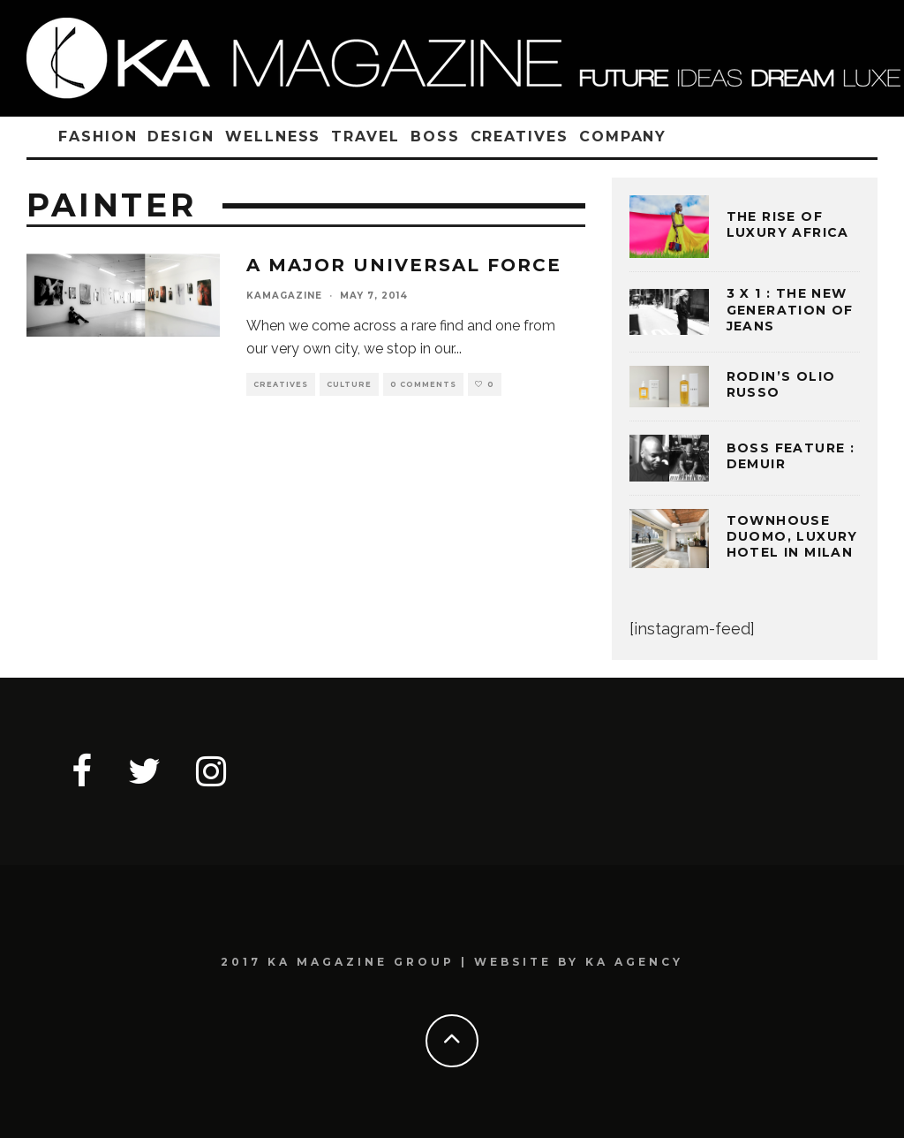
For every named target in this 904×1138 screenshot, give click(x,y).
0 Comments (423, 384)
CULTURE (349, 384)
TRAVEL (365, 136)
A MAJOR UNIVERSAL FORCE (403, 265)
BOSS (435, 136)
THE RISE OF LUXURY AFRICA (788, 224)
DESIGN (181, 136)
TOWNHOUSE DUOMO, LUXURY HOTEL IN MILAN (792, 536)
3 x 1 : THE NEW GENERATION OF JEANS (790, 309)
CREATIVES (520, 136)
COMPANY (623, 136)
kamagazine (284, 295)
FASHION (97, 136)
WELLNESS (272, 136)
